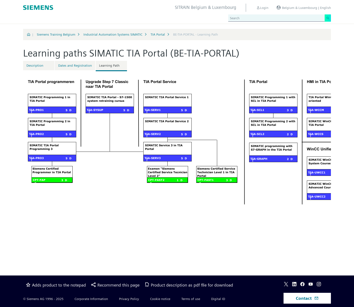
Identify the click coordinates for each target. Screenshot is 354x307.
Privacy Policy (129, 299)
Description (34, 65)
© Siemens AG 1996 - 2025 (43, 299)
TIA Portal (158, 34)
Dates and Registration (75, 65)
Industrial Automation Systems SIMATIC (112, 34)
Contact (307, 298)
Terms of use (190, 299)
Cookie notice (160, 299)
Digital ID (218, 299)
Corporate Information (91, 299)
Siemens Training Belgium (56, 34)
